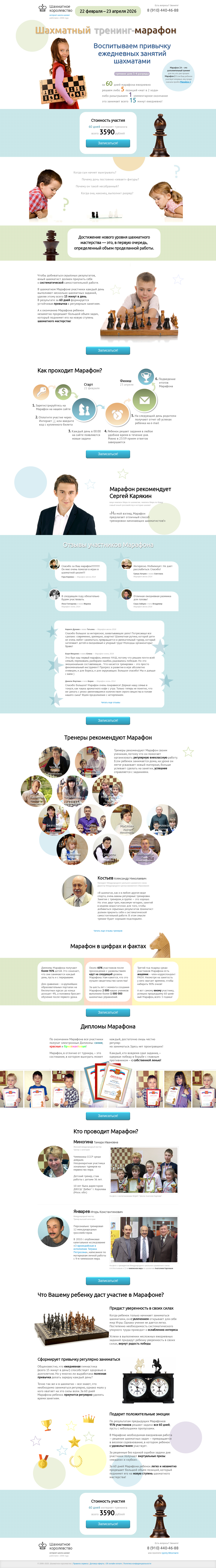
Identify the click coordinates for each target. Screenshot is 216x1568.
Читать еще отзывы (110, 702)
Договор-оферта (97, 1564)
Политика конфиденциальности (137, 1564)
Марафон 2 (185, 82)
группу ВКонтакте (170, 1553)
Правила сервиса (80, 1564)
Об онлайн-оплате (114, 1564)
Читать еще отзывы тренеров (108, 931)
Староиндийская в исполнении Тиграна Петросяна (85, 1249)
